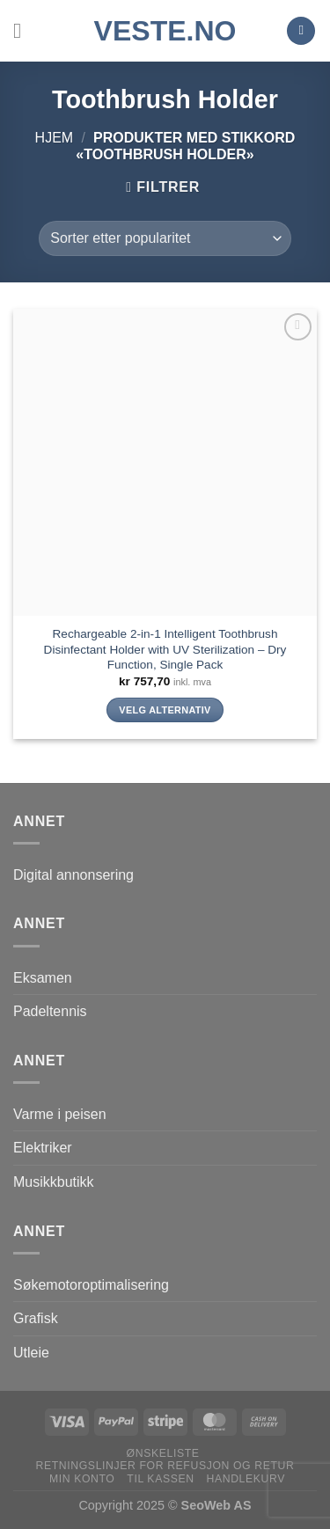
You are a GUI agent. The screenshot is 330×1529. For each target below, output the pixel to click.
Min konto (82, 1479)
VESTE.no (165, 31)
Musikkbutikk (53, 1181)
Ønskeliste (163, 1453)
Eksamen (42, 977)
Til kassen (160, 1479)
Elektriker (42, 1147)
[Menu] (23, 30)
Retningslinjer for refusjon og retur (165, 1466)
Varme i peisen (59, 1114)
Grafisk (35, 1318)
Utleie (31, 1352)
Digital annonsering (73, 874)
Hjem (54, 137)
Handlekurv (245, 1479)
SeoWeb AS (216, 1505)
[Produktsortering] (164, 238)
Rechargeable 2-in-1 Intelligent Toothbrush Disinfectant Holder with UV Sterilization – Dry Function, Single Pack (165, 649)
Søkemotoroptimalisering (91, 1284)
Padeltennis (50, 1011)
